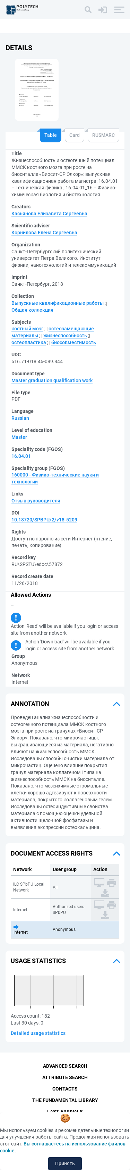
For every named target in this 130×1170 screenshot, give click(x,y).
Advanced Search (65, 1066)
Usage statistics (38, 960)
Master (19, 437)
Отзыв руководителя (35, 500)
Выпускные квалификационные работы (57, 303)
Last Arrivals (65, 1111)
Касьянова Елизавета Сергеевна (49, 213)
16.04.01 (21, 456)
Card (74, 135)
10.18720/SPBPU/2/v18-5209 (44, 519)
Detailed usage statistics (38, 1033)
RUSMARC (103, 135)
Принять (65, 1163)
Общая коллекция (32, 310)
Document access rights (52, 853)
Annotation (30, 703)
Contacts (65, 1089)
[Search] (88, 9)
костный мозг (27, 328)
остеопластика (28, 342)
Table (50, 135)
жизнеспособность (65, 335)
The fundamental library (65, 1100)
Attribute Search (65, 1077)
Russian (20, 418)
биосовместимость (73, 342)
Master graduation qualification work (52, 380)
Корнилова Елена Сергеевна (44, 232)
